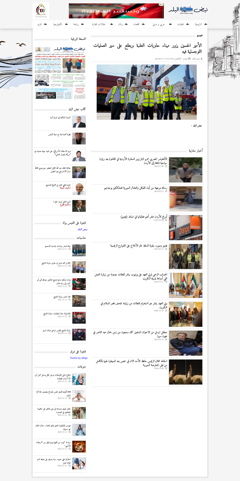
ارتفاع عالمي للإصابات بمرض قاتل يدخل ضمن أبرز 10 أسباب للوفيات (52, 377)
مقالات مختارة (98, 24)
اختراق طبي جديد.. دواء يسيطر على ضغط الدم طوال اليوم (53, 461)
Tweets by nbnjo (79, 357)
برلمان (120, 24)
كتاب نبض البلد (77, 109)
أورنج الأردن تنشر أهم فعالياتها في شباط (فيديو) (143, 216)
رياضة (76, 24)
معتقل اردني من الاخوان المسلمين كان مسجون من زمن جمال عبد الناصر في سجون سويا (130, 334)
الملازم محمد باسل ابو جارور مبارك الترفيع (56, 263)
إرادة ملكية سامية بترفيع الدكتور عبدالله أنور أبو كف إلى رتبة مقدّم (53, 281)
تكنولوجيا (57, 24)
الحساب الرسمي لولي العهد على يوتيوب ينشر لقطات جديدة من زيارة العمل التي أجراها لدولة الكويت (130, 276)
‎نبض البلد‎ (83, 229)
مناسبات (81, 238)
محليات (181, 24)
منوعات (81, 367)
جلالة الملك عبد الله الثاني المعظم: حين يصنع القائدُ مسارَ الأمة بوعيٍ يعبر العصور (52, 170)
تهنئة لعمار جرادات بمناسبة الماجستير (57, 246)
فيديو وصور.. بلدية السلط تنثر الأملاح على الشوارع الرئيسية (138, 245)
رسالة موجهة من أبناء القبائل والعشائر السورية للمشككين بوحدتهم (135, 188)
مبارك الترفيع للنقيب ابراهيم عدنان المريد (56, 330)
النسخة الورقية (78, 39)
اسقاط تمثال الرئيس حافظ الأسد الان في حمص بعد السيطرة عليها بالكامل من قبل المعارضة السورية (131, 363)
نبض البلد (196, 59)
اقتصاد (136, 24)
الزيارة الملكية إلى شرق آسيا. (60, 117)
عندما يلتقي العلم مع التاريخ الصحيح (58, 185)
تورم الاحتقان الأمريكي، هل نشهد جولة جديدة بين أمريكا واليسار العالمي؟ (52, 153)
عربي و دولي (158, 24)
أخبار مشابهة (195, 151)
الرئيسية (198, 24)
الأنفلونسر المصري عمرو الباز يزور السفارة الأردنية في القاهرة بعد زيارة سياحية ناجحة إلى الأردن (133, 161)
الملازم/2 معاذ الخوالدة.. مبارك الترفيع (56, 314)
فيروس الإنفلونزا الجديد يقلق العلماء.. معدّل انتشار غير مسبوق (52, 427)
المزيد (39, 24)
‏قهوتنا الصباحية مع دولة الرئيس (59, 134)
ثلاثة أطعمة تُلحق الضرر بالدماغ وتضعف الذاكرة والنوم (53, 393)
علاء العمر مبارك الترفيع (62, 297)
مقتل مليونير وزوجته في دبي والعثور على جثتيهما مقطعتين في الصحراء (53, 410)
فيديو (185, 59)
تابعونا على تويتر (78, 352)
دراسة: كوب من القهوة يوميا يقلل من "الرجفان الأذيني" (53, 444)
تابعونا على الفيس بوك (74, 223)
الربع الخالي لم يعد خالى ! (61, 202)
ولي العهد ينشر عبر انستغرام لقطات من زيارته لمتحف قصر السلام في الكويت (133, 305)
